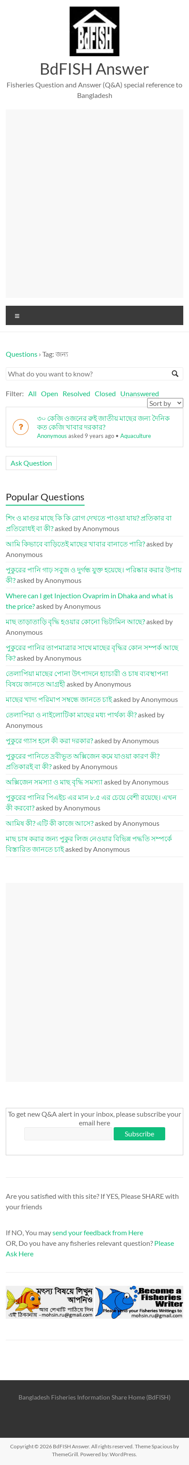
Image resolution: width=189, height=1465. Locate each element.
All (32, 393)
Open (49, 393)
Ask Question (31, 463)
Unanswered (139, 393)
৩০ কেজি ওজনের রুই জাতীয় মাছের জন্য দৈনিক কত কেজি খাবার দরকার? (103, 422)
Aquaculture (135, 435)
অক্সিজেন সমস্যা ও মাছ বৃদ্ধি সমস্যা (54, 782)
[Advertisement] (94, 203)
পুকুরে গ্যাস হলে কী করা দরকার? (49, 740)
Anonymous (52, 435)
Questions (21, 354)
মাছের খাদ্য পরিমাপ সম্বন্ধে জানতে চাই (59, 699)
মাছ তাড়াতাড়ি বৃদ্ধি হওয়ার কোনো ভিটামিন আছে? (75, 621)
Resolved (76, 393)
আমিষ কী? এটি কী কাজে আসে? (49, 823)
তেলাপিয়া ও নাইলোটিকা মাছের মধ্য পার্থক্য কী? (71, 714)
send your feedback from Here (97, 1232)
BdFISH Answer (94, 68)
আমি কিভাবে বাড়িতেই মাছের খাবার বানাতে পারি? (75, 543)
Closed (105, 393)
